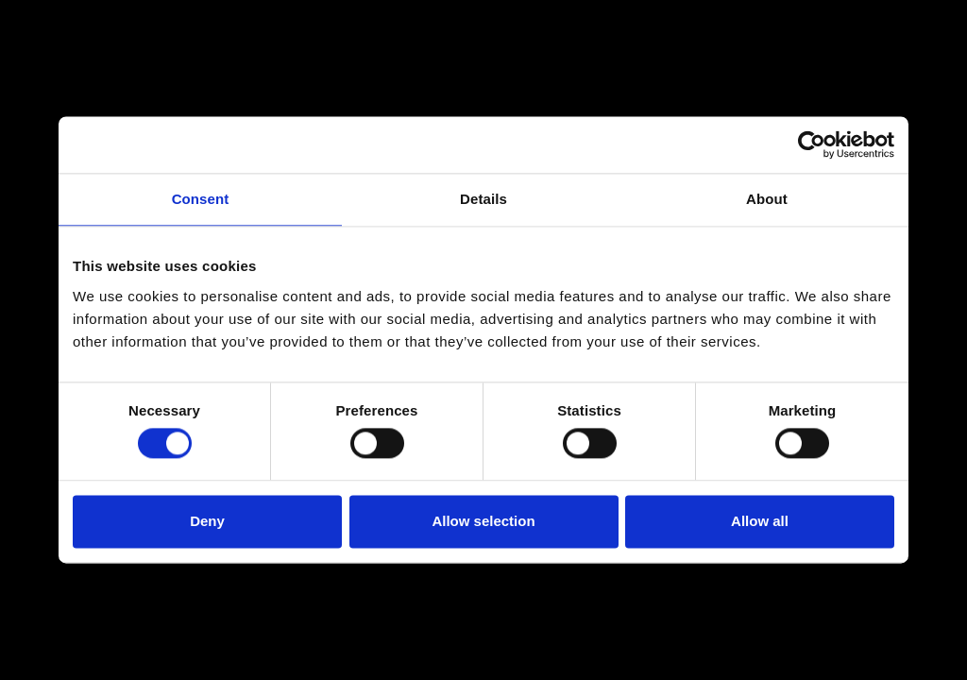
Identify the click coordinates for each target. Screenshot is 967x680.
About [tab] (767, 199)
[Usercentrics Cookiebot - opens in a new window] (811, 144)
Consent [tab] (200, 199)
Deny (207, 521)
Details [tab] (483, 199)
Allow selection (483, 521)
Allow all (760, 521)
